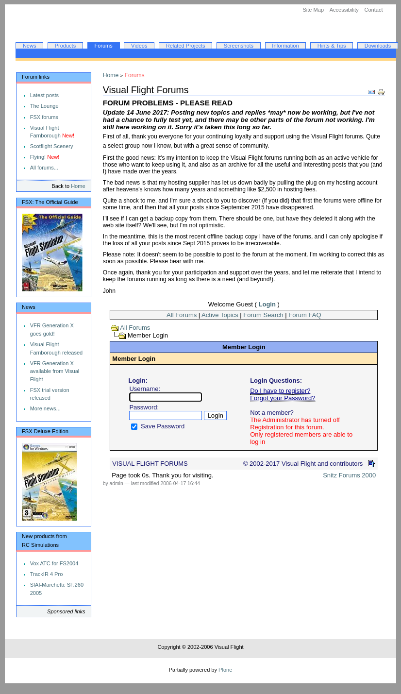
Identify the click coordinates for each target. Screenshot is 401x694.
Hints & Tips (331, 46)
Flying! (38, 157)
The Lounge (44, 106)
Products (65, 46)
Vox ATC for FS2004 (54, 563)
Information (285, 46)
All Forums (182, 315)
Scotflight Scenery (51, 146)
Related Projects (185, 46)
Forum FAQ (304, 315)
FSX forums (44, 117)
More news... (45, 408)
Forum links (36, 77)
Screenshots (238, 46)
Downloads (378, 46)
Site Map (313, 10)
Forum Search (263, 315)
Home (78, 186)
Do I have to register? (280, 390)
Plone (225, 670)
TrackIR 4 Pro (46, 574)
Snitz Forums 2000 (349, 475)
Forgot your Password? (282, 398)
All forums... (44, 167)
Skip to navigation (4, 4)
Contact (373, 10)
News (29, 46)
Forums (103, 46)
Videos (139, 46)
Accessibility (344, 10)
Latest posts (44, 95)
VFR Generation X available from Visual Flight (55, 371)
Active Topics (219, 315)
